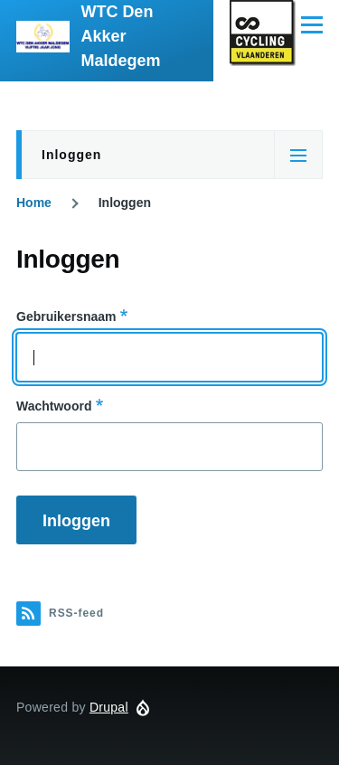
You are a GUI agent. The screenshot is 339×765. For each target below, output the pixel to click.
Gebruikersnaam (66, 316)
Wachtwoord (53, 406)
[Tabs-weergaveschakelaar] (298, 154)
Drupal (108, 707)
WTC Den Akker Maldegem (120, 36)
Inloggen (71, 154)
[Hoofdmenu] (312, 24)
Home (34, 202)
